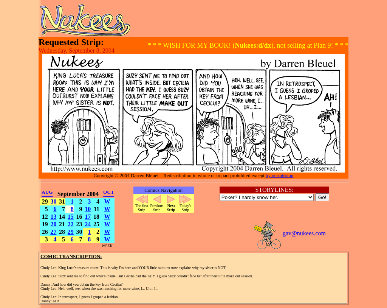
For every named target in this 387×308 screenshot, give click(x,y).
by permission (279, 175)
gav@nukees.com (289, 233)
